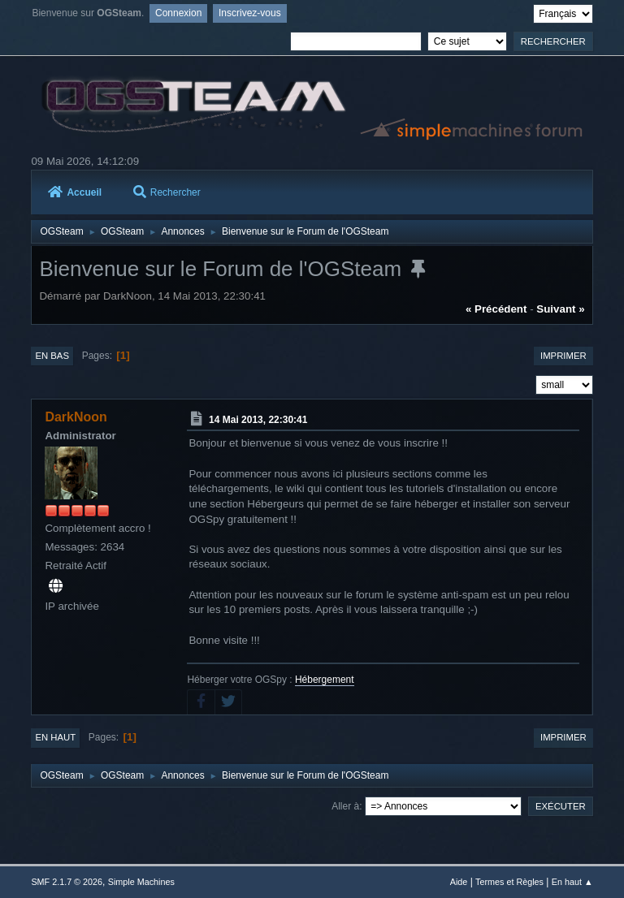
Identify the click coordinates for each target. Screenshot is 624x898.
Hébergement (324, 679)
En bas (52, 355)
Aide (459, 882)
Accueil (75, 192)
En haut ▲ (572, 882)
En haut (55, 737)
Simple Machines (141, 882)
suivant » (560, 309)
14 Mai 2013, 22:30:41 (258, 419)
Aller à (345, 806)
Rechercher (167, 192)
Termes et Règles (509, 882)
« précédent (496, 309)
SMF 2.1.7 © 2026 (66, 882)
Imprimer (563, 355)
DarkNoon (75, 417)
